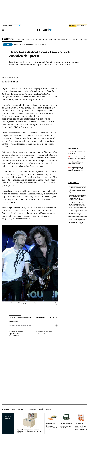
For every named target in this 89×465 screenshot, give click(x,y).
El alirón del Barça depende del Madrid (75, 162)
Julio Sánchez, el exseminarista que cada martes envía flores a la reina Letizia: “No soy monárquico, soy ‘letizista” (78, 197)
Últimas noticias (83, 39)
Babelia (75, 39)
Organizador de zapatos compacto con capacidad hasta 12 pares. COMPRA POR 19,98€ (29, 431)
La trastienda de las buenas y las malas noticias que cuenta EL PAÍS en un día (77, 168)
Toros (70, 39)
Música (23, 39)
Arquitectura (52, 39)
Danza (40, 39)
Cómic (58, 39)
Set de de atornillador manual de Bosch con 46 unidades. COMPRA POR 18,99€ (66, 425)
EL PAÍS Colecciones (45, 409)
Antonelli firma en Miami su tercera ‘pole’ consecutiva (77, 157)
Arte (36, 39)
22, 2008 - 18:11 (12, 77)
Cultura (8, 39)
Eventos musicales (21, 325)
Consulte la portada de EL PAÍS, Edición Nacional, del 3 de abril (30, 44)
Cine (19, 39)
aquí (47, 334)
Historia (45, 39)
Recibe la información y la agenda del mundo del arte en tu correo (29, 317)
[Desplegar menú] (3, 30)
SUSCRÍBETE (72, 25)
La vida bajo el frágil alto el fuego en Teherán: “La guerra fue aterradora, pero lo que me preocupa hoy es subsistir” (78, 213)
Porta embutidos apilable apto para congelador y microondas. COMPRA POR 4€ (52, 426)
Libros (32, 39)
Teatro (27, 39)
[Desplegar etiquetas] (56, 325)
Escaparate (5, 409)
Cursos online (22, 409)
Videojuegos (64, 39)
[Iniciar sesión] (81, 26)
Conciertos (12, 325)
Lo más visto (72, 182)
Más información (14, 335)
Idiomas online (32, 409)
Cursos (13, 409)
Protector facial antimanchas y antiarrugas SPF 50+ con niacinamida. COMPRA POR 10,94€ (81, 426)
